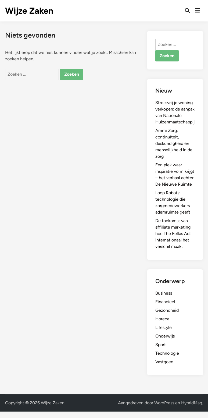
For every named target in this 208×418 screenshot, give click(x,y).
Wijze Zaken (29, 11)
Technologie (167, 353)
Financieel (165, 301)
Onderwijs (165, 336)
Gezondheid (167, 310)
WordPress (164, 402)
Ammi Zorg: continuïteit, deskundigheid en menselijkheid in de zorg (173, 143)
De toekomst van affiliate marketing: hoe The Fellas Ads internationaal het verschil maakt (173, 233)
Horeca (162, 318)
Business (163, 293)
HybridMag (191, 402)
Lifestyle (163, 327)
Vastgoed (164, 361)
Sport (160, 344)
